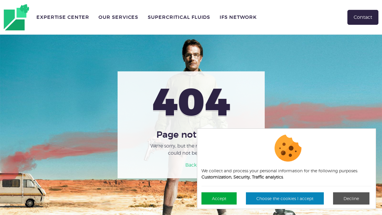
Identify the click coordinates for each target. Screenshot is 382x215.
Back (191, 165)
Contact (363, 17)
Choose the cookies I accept (284, 198)
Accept (219, 198)
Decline (351, 198)
